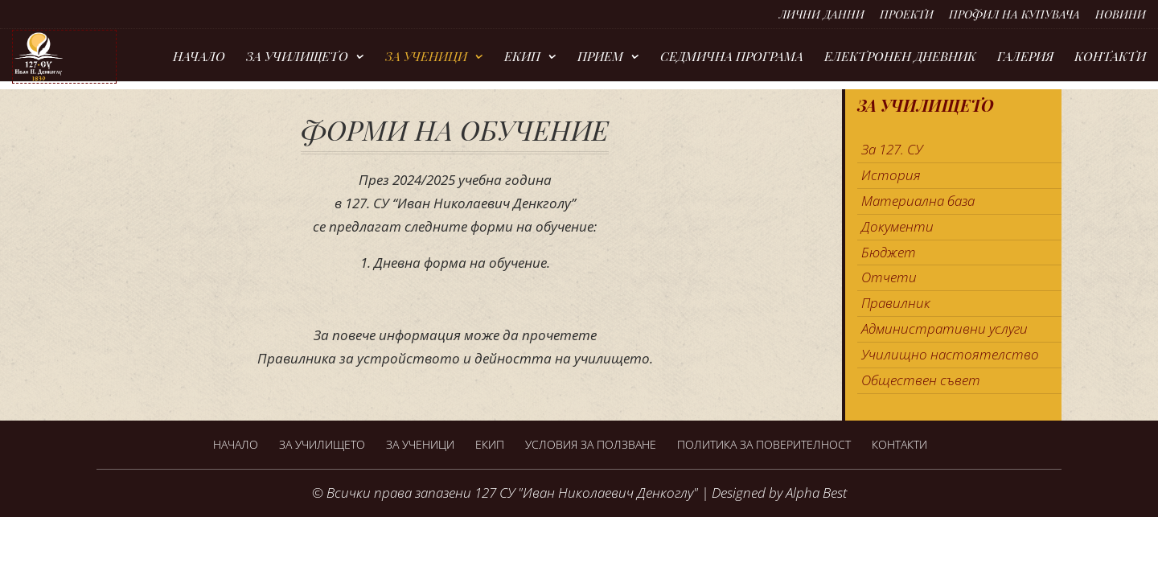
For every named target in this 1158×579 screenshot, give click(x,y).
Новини (1120, 15)
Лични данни (821, 15)
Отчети (889, 277)
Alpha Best (816, 492)
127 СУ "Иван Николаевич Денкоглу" (586, 492)
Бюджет (888, 252)
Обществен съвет (920, 380)
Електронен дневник (900, 57)
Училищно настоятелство (950, 354)
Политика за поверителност (764, 444)
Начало (199, 57)
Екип (522, 57)
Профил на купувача (1014, 15)
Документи (897, 226)
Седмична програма (731, 57)
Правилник (895, 303)
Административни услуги (944, 328)
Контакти (1110, 57)
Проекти (907, 15)
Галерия (1025, 57)
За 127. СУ (891, 149)
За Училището (297, 57)
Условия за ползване (590, 444)
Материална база (918, 200)
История (891, 175)
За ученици (426, 57)
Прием (600, 57)
